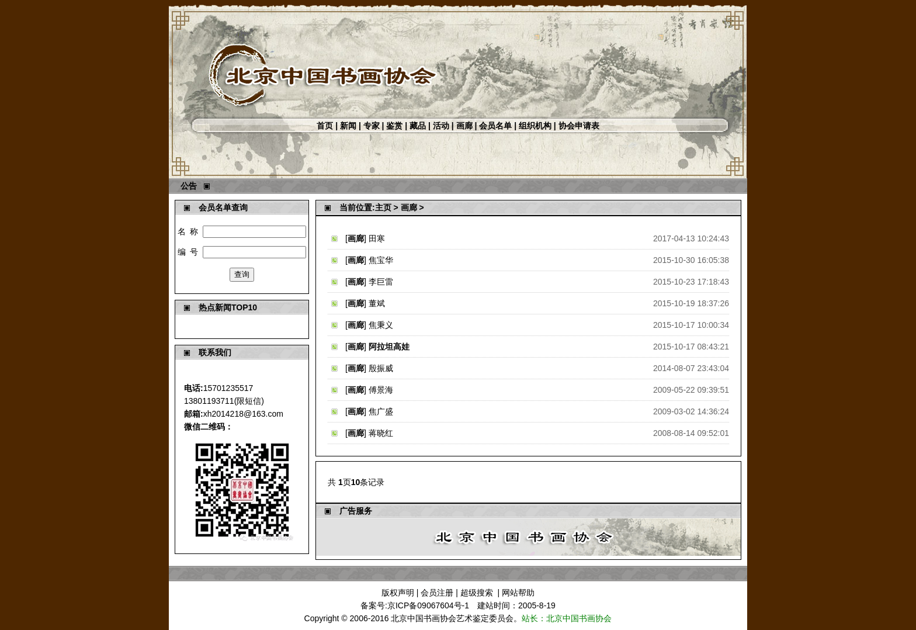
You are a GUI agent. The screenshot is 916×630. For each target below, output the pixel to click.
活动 (441, 125)
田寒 (377, 238)
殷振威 (381, 368)
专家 (371, 125)
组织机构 (535, 125)
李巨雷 (381, 281)
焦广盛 (381, 411)
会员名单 (495, 125)
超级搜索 (476, 592)
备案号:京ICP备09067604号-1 (414, 605)
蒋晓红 (381, 433)
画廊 (464, 125)
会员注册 (437, 592)
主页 (383, 207)
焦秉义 (381, 325)
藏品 (418, 125)
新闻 (348, 125)
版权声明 (397, 592)
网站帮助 (518, 592)
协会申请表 (578, 125)
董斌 (377, 303)
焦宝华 (381, 260)
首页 (325, 125)
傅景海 (381, 389)
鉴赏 (394, 125)
